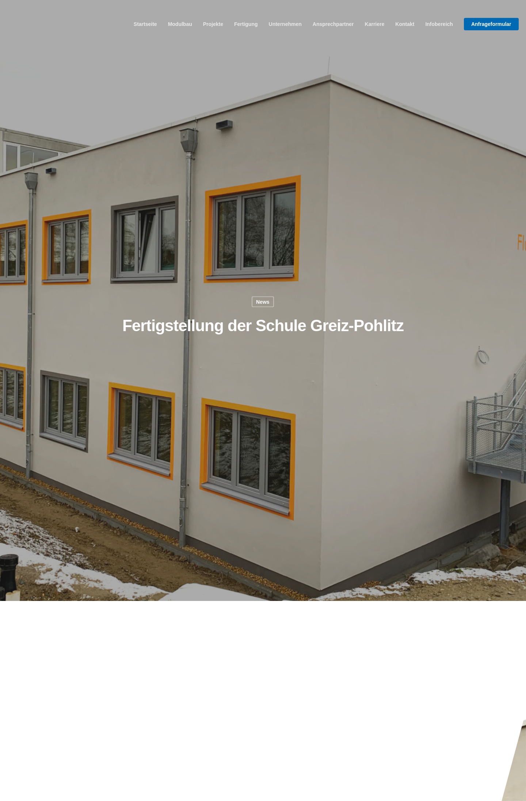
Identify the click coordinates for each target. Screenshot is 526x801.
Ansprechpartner (333, 24)
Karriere (375, 24)
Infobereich (439, 24)
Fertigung (246, 24)
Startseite (145, 24)
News (263, 301)
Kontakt (404, 24)
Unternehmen (285, 24)
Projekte (213, 24)
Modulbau (180, 24)
